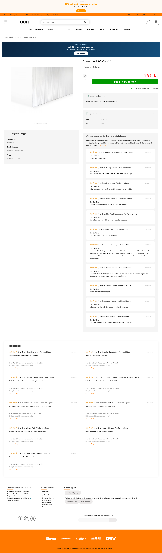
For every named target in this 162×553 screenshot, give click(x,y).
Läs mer (103, 145)
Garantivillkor (46, 496)
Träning (127, 30)
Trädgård (65, 30)
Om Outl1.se (46, 502)
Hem (5, 37)
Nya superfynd (36, 30)
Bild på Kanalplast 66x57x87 (41, 123)
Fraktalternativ (46, 500)
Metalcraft (10, 143)
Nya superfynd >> (52, 15)
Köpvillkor (45, 491)
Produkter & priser (48, 498)
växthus (99, 101)
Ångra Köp (45, 494)
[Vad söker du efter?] (65, 22)
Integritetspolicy (47, 504)
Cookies (44, 507)
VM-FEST (78, 30)
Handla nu (81, 11)
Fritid (102, 30)
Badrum (114, 30)
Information (131, 15)
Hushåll (91, 30)
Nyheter (51, 30)
